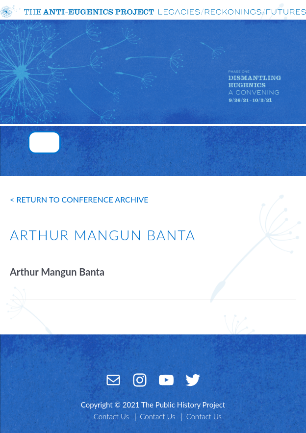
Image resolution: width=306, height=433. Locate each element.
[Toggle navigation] (44, 142)
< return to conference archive (79, 199)
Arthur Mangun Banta (57, 272)
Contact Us (111, 416)
